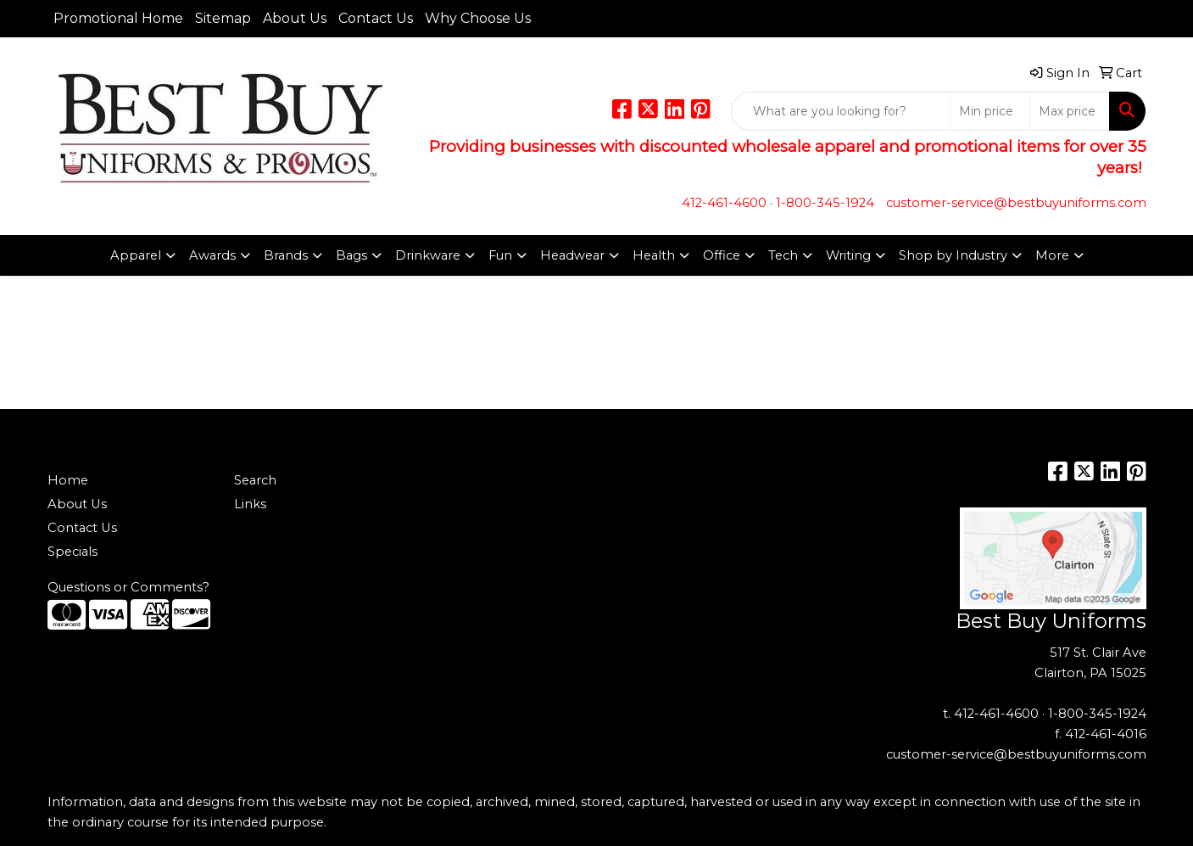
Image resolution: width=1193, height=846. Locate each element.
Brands (286, 255)
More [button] (1052, 255)
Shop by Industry (953, 255)
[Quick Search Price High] (1069, 111)
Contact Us (375, 18)
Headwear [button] (572, 255)
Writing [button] (848, 255)
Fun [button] (500, 255)
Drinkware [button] (427, 255)
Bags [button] (351, 255)
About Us (294, 18)
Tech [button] (783, 255)
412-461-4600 (724, 202)
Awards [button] (212, 255)
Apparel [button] (135, 255)
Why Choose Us (478, 18)
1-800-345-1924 (825, 202)
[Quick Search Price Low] (990, 111)
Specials (72, 551)
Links (250, 504)
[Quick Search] (840, 111)
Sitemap (223, 18)
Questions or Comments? (128, 587)
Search (255, 480)
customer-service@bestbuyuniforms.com (1016, 202)
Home (67, 480)
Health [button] (654, 255)
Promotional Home (118, 18)
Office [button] (721, 255)
